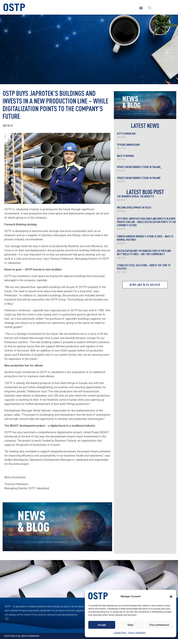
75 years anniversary (128, 144)
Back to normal (125, 155)
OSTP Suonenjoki (126, 133)
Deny (130, 624)
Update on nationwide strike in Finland (138, 177)
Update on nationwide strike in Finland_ (139, 167)
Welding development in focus (134, 207)
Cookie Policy (120, 633)
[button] (171, 596)
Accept (102, 624)
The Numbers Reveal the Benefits (135, 196)
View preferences (159, 624)
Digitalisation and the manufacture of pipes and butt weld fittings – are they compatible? (144, 252)
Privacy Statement (136, 633)
